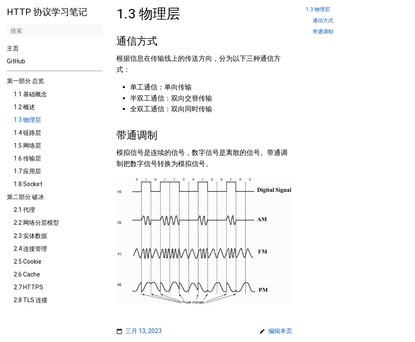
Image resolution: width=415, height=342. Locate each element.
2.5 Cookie (28, 261)
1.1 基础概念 (30, 94)
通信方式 (323, 21)
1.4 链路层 (27, 132)
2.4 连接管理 (30, 248)
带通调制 (323, 32)
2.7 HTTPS (28, 287)
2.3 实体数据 (30, 235)
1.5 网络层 (27, 145)
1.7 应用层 (27, 171)
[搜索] (55, 31)
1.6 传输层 (27, 158)
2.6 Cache (27, 274)
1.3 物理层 (27, 119)
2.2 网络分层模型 (36, 222)
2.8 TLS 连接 (30, 300)
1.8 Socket (28, 184)
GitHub (16, 61)
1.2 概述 (24, 107)
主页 (13, 48)
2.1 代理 (24, 209)
